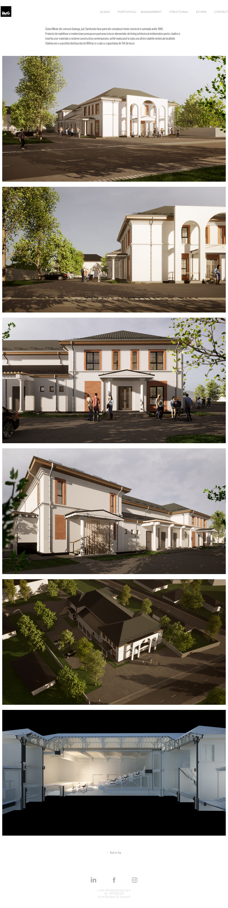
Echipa (201, 12)
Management (151, 12)
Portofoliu (127, 12)
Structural (178, 12)
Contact (221, 12)
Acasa (105, 12)
